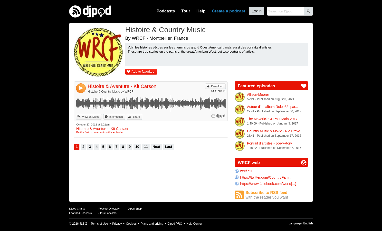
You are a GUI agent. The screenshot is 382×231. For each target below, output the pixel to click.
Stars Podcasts (107, 213)
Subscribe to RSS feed (277, 195)
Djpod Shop (135, 208)
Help (201, 11)
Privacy (117, 223)
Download (217, 86)
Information (116, 116)
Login (256, 11)
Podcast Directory (109, 208)
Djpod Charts (77, 208)
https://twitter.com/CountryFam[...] (267, 177)
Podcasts (165, 11)
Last (168, 147)
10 (137, 147)
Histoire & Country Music (165, 30)
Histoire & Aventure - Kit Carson (122, 86)
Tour (185, 11)
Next (156, 147)
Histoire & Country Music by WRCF (110, 91)
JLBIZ (83, 223)
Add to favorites (143, 71)
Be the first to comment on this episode (99, 132)
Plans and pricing (152, 223)
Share (136, 116)
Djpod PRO (174, 223)
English (308, 223)
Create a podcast (228, 11)
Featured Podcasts (80, 213)
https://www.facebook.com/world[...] (268, 184)
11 (146, 147)
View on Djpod (90, 116)
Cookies (131, 223)
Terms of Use (99, 223)
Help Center (194, 223)
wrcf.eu (246, 171)
